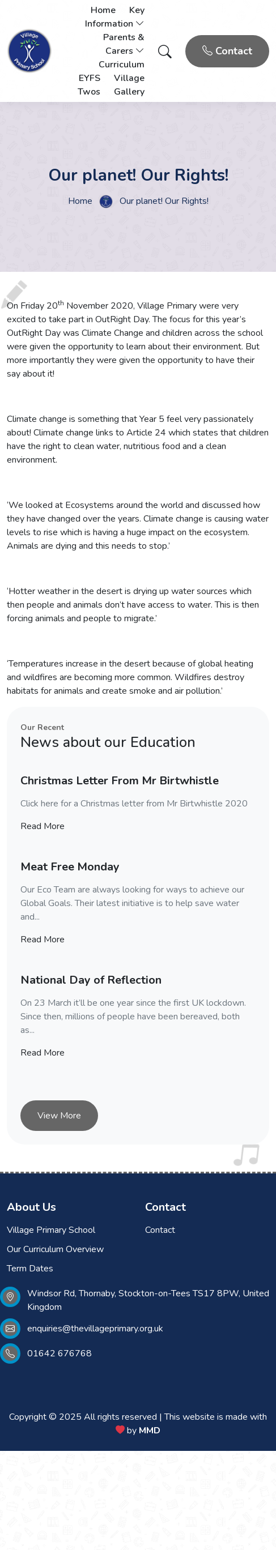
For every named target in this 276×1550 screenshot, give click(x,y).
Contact (227, 51)
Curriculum (122, 64)
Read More (42, 826)
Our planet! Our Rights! (164, 201)
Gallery (129, 92)
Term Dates (30, 1268)
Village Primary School (51, 1230)
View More (59, 1115)
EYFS (89, 78)
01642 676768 (59, 1353)
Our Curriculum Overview (55, 1249)
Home (103, 10)
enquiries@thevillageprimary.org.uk (95, 1328)
